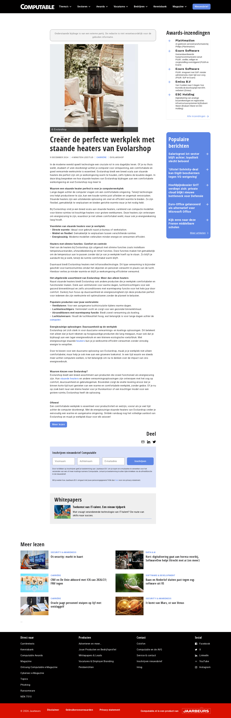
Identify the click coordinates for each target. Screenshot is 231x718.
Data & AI (151, 552)
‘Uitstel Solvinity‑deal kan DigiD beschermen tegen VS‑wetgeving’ (184, 173)
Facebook (204, 643)
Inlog (139, 667)
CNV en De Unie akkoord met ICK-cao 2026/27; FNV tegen (79, 581)
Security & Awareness (63, 552)
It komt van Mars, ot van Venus (165, 603)
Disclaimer (53, 709)
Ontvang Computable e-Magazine (38, 667)
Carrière (101, 157)
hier (116, 480)
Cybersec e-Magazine (32, 673)
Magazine (25, 661)
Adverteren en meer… (90, 643)
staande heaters (69, 378)
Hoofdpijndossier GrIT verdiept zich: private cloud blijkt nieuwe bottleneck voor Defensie (186, 190)
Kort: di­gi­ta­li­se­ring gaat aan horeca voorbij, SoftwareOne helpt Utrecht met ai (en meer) (173, 558)
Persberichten (86, 667)
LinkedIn (204, 655)
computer (55, 319)
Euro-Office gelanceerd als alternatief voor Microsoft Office (185, 207)
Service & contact (146, 655)
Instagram (205, 667)
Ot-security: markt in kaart (67, 557)
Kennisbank (26, 649)
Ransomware (27, 690)
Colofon (141, 643)
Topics (24, 679)
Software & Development (160, 575)
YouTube (204, 661)
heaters (80, 341)
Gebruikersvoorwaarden (79, 709)
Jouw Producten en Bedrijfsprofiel (97, 649)
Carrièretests (27, 643)
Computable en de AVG (149, 649)
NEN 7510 (26, 696)
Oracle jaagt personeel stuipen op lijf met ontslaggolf (76, 604)
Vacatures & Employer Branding (96, 661)
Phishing (25, 684)
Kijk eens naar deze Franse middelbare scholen (182, 223)
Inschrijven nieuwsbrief (149, 661)
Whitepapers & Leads (90, 655)
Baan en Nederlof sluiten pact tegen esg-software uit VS (170, 581)
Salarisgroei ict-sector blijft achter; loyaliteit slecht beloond (184, 157)
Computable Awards (31, 655)
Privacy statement (110, 709)
